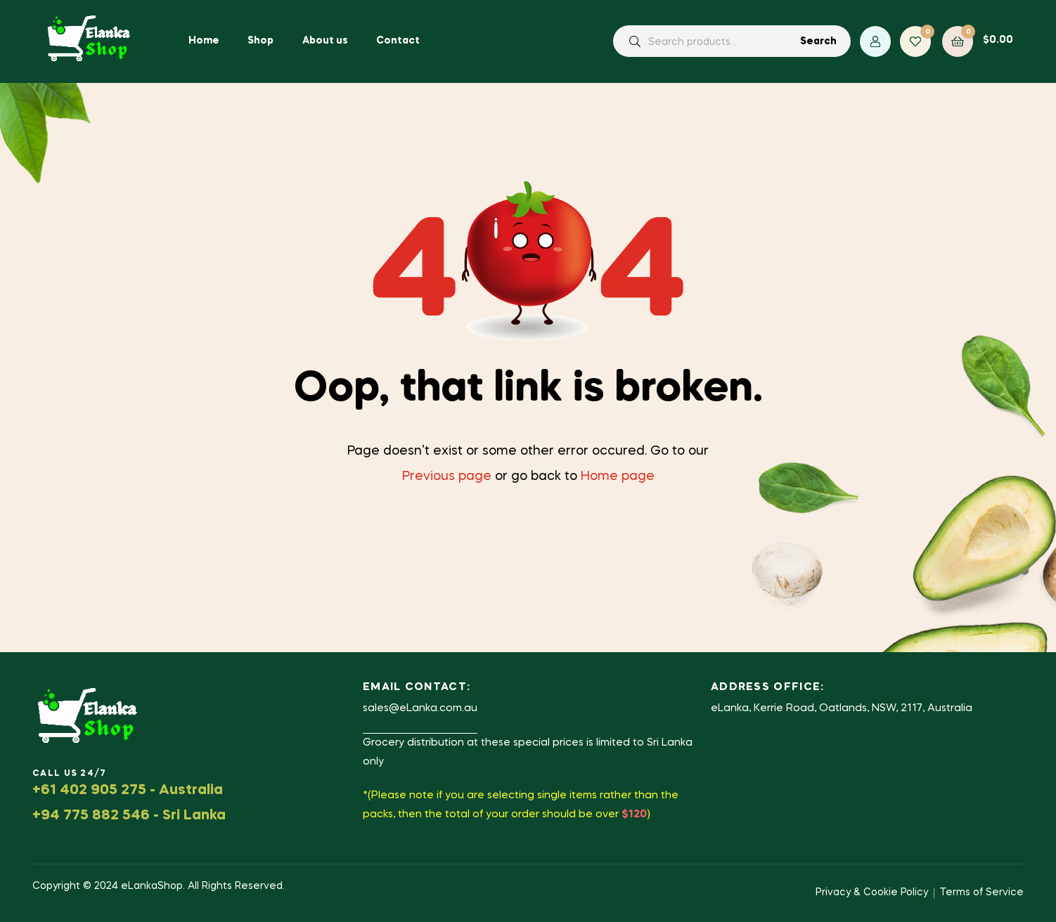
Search (818, 41)
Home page (618, 476)
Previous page (446, 476)
